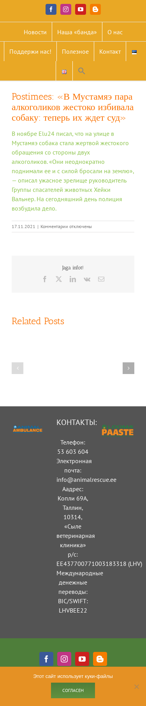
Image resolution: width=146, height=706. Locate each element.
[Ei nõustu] (136, 686)
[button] (82, 71)
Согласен (73, 690)
